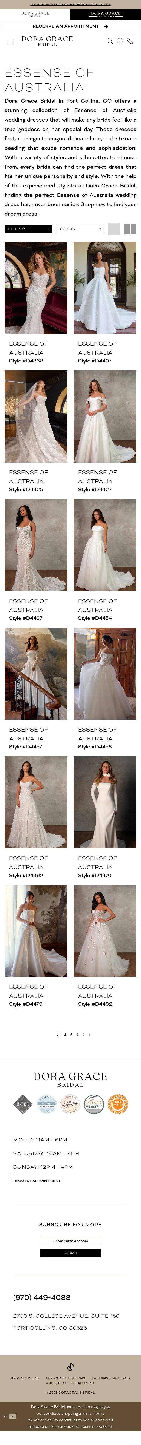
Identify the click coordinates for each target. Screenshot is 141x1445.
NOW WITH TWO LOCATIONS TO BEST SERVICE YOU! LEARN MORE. (70, 5)
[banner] (47, 43)
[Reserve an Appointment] (70, 28)
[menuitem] (35, 16)
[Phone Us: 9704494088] (130, 43)
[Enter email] (70, 1245)
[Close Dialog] (6, 1430)
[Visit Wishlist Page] (120, 43)
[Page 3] (70, 1035)
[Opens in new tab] (105, 16)
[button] (11, 43)
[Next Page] (97, 1035)
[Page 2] (61, 1035)
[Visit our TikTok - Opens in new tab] (70, 1380)
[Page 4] (79, 1035)
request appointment (51, 1183)
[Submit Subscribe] (70, 1263)
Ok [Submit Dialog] (18, 1430)
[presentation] (36, 290)
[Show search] (110, 43)
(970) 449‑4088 (42, 1311)
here (107, 1439)
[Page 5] (88, 1035)
